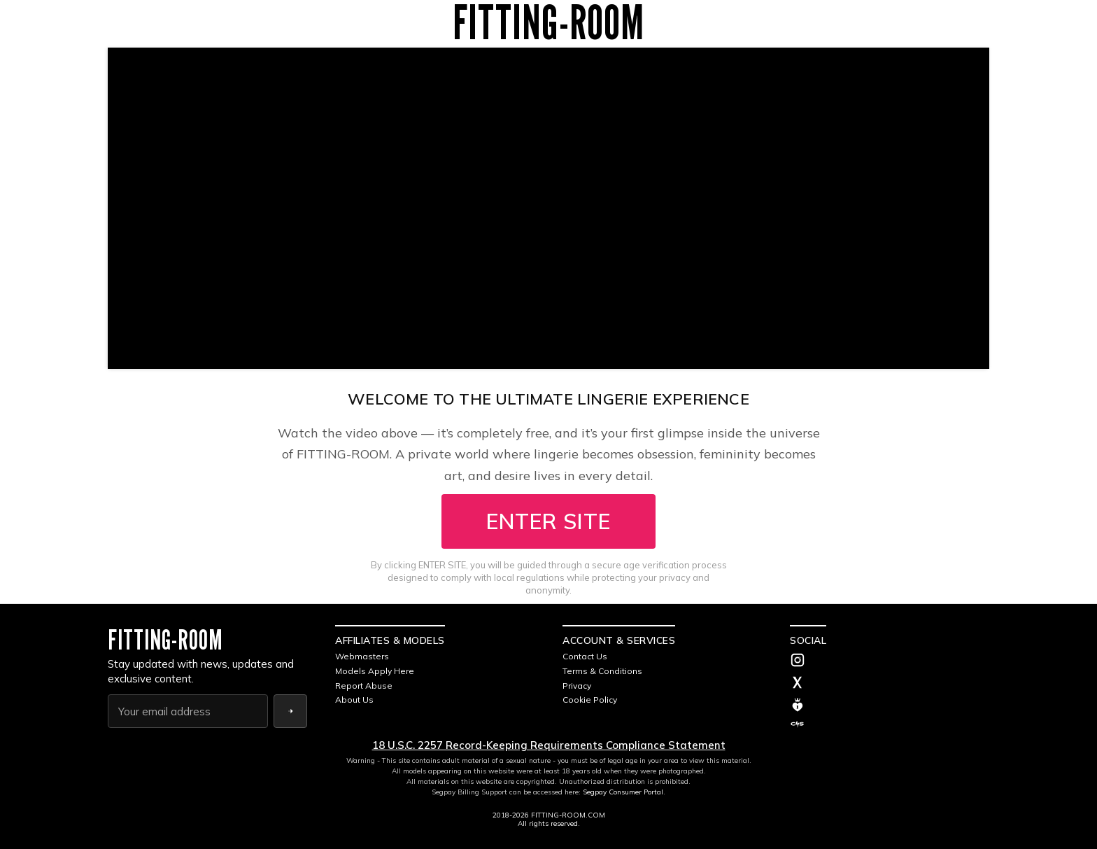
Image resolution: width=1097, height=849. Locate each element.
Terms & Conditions (602, 671)
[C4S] (889, 724)
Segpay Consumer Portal (623, 792)
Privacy (576, 685)
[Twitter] (889, 684)
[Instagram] (889, 661)
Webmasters (362, 656)
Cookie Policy (589, 699)
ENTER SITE (548, 521)
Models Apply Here (374, 671)
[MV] (889, 705)
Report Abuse (363, 685)
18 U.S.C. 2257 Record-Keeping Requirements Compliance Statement (549, 745)
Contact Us (584, 656)
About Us (354, 699)
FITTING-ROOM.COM (568, 815)
